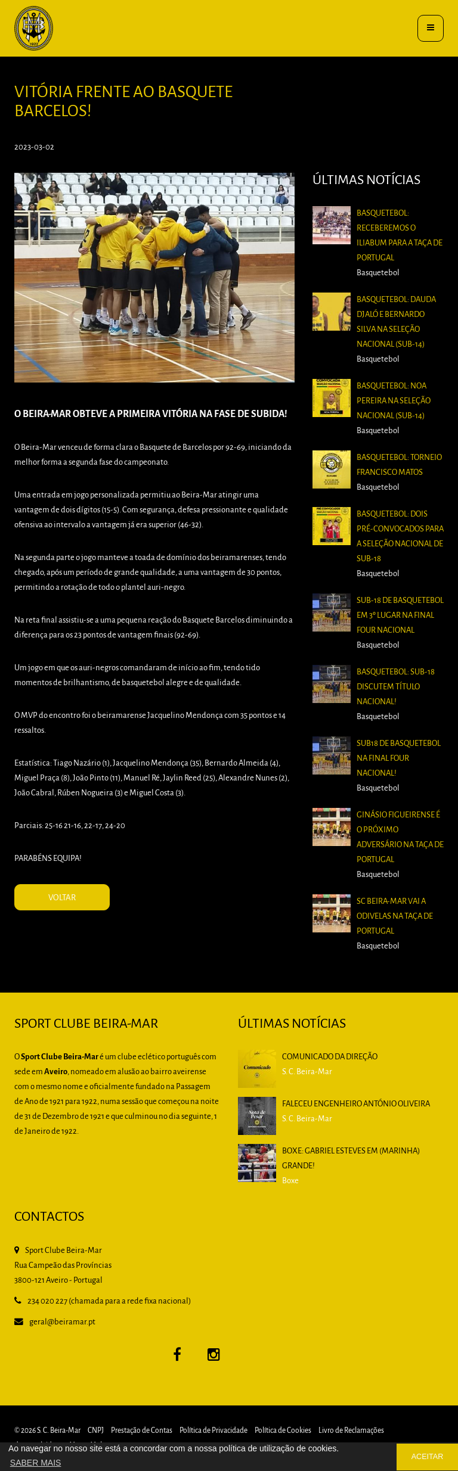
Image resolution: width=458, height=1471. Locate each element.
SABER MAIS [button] (35, 1462)
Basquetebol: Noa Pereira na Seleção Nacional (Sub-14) (394, 401)
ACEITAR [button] (427, 1457)
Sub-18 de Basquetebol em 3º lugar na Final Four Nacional (400, 615)
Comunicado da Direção (329, 1057)
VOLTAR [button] (62, 898)
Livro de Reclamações (351, 1431)
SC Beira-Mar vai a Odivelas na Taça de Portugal (395, 916)
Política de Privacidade (213, 1431)
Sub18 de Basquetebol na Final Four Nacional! (399, 758)
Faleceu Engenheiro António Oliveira (356, 1104)
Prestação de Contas (141, 1431)
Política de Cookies (283, 1431)
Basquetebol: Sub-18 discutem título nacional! (396, 687)
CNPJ (96, 1431)
